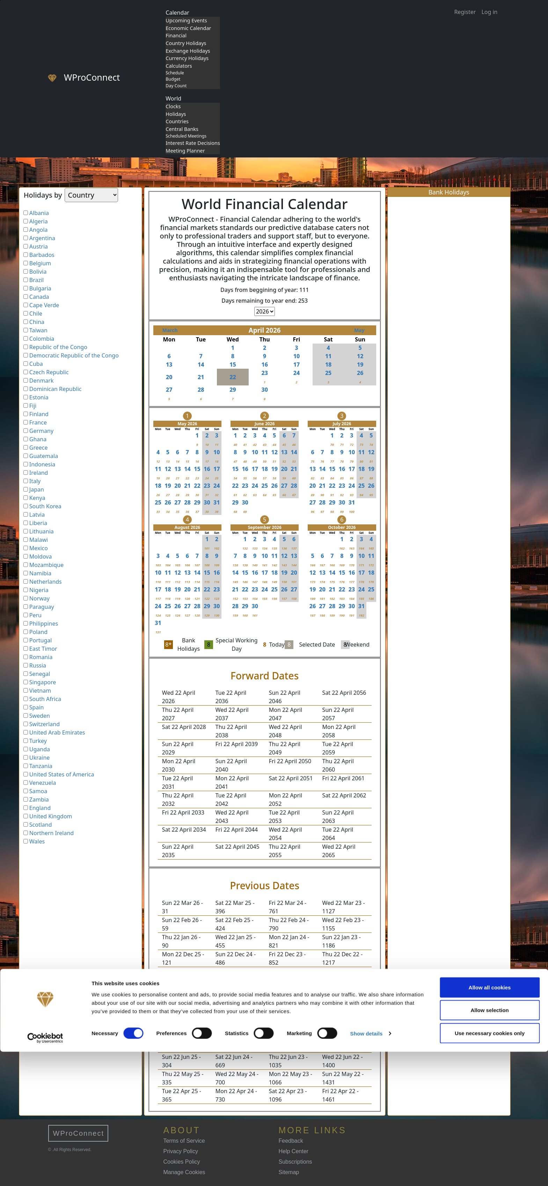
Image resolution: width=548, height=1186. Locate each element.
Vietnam (40, 690)
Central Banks (182, 129)
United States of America (61, 774)
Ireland (38, 473)
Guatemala (43, 456)
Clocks (173, 106)
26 (360, 373)
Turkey (38, 741)
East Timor (43, 649)
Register (465, 12)
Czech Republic (49, 372)
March (170, 330)
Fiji (33, 406)
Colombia (41, 338)
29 (232, 389)
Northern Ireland (51, 833)
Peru (35, 615)
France (38, 422)
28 (201, 389)
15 (232, 364)
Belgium (40, 263)
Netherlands (45, 581)
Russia (37, 665)
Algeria (38, 221)
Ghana (37, 439)
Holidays (176, 114)
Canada (39, 297)
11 (328, 356)
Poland (38, 632)
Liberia (38, 523)
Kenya (37, 498)
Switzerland (44, 724)
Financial (176, 35)
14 (201, 364)
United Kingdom (50, 816)
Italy (35, 481)
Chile (35, 313)
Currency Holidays (187, 58)
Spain (36, 707)
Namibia (40, 573)
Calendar (177, 12)
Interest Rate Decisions (193, 143)
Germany (41, 431)
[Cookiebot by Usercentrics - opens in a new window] (45, 1172)
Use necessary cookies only (490, 1167)
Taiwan (38, 330)
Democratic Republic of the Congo (74, 355)
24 (296, 373)
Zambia (39, 799)
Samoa (38, 791)
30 (264, 389)
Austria (38, 246)
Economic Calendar (188, 28)
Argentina (42, 238)
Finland (39, 414)
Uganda (39, 749)
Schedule (175, 73)
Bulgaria (40, 288)
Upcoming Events (186, 20)
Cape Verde (44, 305)
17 (296, 364)
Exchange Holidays (188, 50)
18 (328, 364)
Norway (39, 598)
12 (360, 356)
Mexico (38, 548)
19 (360, 364)
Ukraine (39, 757)
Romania (41, 657)
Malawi (38, 540)
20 (169, 377)
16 (264, 364)
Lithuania (41, 531)
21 (201, 377)
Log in (489, 12)
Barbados (41, 255)
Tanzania (40, 766)
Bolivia (38, 271)
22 (232, 377)
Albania (39, 213)
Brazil (36, 280)
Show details (366, 1168)
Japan (36, 489)
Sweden (39, 716)
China (36, 322)
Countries (177, 121)
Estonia (39, 397)
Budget (173, 79)
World (173, 98)
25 (328, 373)
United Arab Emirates (57, 732)
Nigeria (39, 590)
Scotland (40, 824)
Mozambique (46, 565)
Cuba (36, 364)
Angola (38, 230)
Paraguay (41, 607)
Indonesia (42, 464)
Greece (38, 447)
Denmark (41, 380)
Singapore (42, 682)
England (40, 808)
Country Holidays (186, 43)
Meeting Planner (185, 150)
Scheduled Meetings (186, 136)
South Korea (45, 506)
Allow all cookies (490, 1122)
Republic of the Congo (58, 347)
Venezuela (42, 783)
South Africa (45, 699)
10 (296, 356)
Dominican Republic (55, 389)
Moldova (40, 556)
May (359, 330)
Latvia (37, 514)
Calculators (179, 65)
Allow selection (489, 1145)
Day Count (176, 86)
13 (169, 364)
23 (264, 373)
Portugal (40, 640)
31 (216, 502)
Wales (37, 841)
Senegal (39, 674)
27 (169, 389)
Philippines (43, 623)
